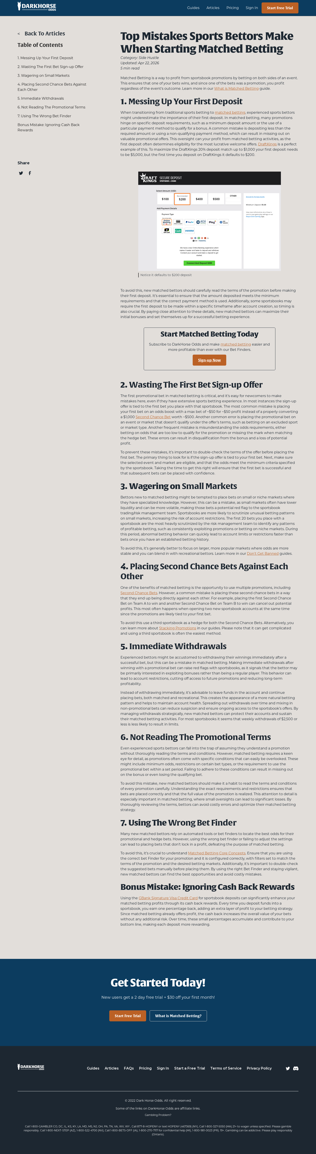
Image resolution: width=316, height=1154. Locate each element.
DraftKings (267, 144)
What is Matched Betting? (178, 1016)
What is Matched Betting (236, 88)
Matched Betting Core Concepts (217, 853)
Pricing (232, 8)
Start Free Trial (280, 8)
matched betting (230, 112)
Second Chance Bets (138, 593)
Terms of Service (226, 1068)
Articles (212, 8)
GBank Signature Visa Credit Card (168, 898)
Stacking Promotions (177, 628)
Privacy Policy (259, 1068)
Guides (93, 1068)
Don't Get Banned (263, 553)
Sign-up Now (209, 360)
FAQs (129, 1068)
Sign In (252, 8)
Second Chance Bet (153, 417)
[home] (58, 8)
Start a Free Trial (189, 1068)
